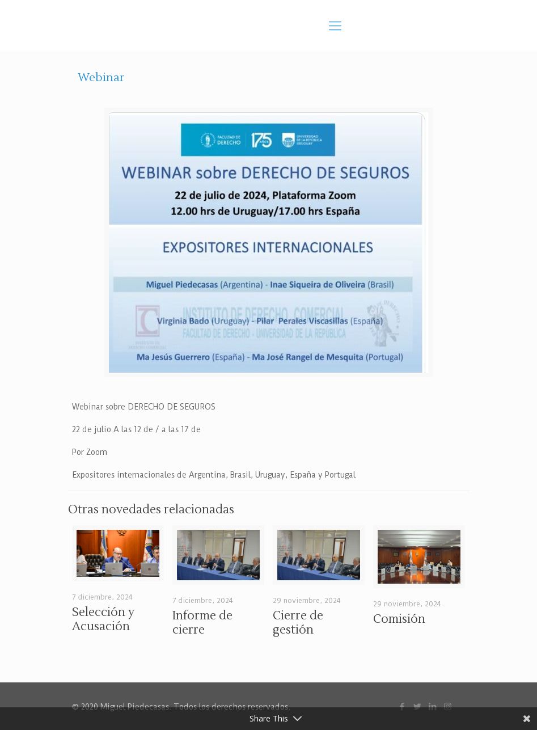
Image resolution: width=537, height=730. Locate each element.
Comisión (399, 619)
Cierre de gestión (298, 623)
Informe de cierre (202, 623)
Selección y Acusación (103, 619)
